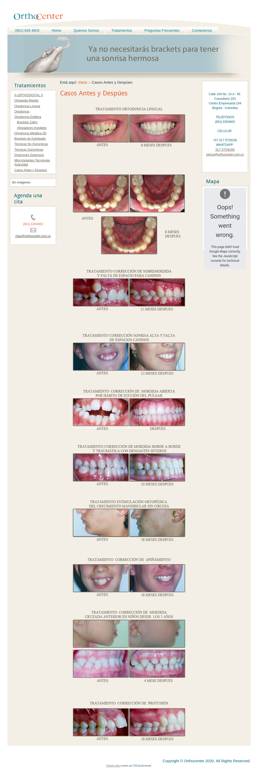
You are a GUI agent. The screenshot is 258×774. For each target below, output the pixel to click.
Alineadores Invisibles (32, 128)
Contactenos (202, 30)
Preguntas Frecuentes (162, 30)
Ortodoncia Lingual (27, 106)
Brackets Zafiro (27, 122)
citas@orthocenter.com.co (33, 236)
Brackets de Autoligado (30, 138)
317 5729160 (225, 149)
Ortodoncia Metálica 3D (30, 133)
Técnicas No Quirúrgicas (31, 144)
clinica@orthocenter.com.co (225, 154)
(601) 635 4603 (27, 30)
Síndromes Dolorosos (29, 155)
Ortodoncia (21, 111)
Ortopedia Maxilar (26, 100)
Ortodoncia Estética (27, 117)
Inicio (82, 82)
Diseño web (113, 765)
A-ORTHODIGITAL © (28, 95)
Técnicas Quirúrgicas (28, 149)
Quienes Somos (86, 30)
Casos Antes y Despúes (30, 170)
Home (56, 30)
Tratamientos (121, 30)
